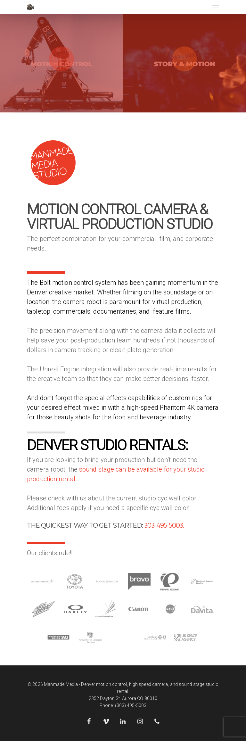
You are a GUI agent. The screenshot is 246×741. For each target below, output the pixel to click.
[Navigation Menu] (215, 7)
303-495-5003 (163, 525)
